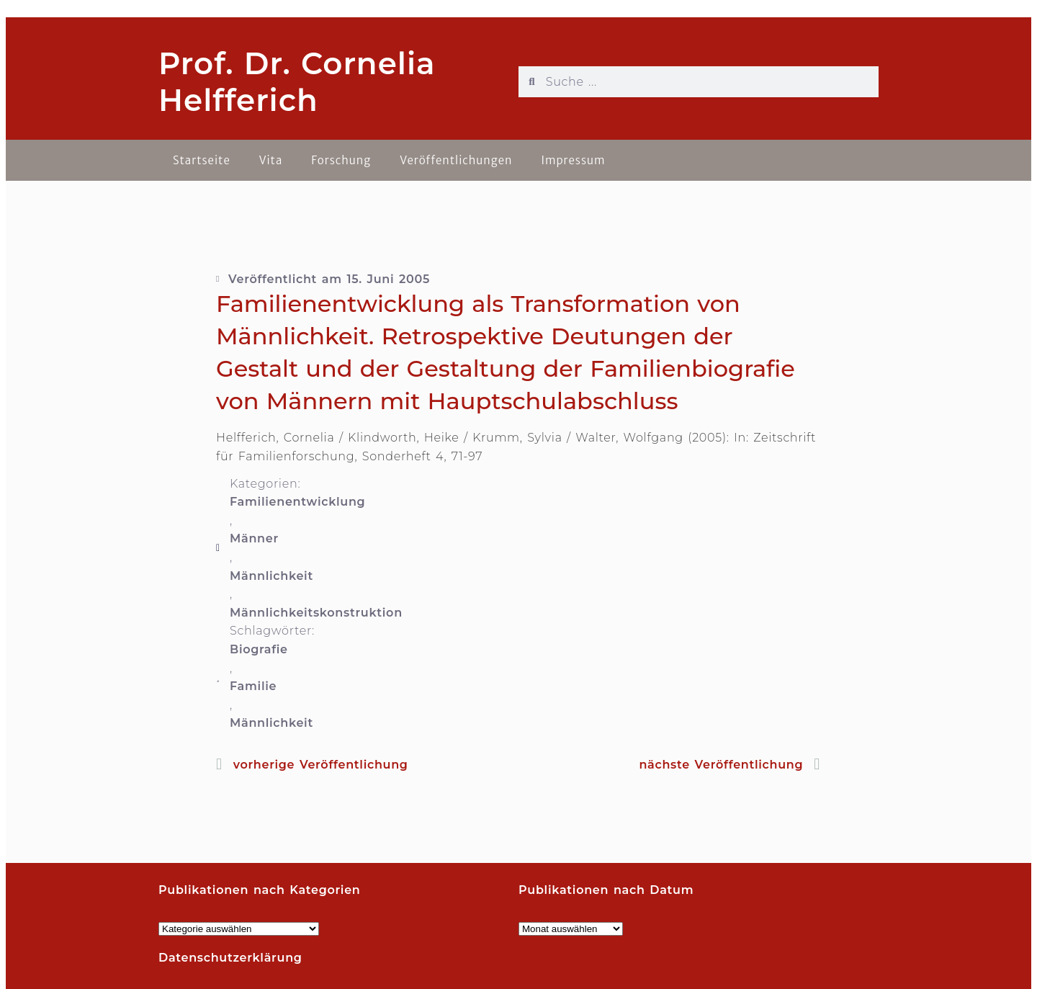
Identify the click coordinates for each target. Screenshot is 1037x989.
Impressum (573, 160)
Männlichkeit (271, 576)
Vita (271, 160)
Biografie (259, 649)
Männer (254, 538)
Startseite (201, 160)
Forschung (341, 160)
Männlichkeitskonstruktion (316, 612)
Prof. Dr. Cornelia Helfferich (297, 81)
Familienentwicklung (297, 502)
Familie (253, 686)
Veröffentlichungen (456, 160)
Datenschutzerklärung (230, 958)
